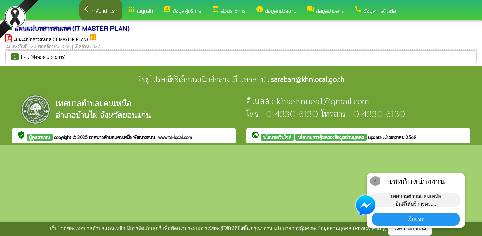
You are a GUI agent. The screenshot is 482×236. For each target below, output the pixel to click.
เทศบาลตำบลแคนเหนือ (111, 137)
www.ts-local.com (175, 137)
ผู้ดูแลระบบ (39, 137)
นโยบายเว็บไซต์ (277, 137)
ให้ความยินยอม (410, 228)
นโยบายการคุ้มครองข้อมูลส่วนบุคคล (331, 137)
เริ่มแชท (416, 219)
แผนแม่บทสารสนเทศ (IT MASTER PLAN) (51, 39)
